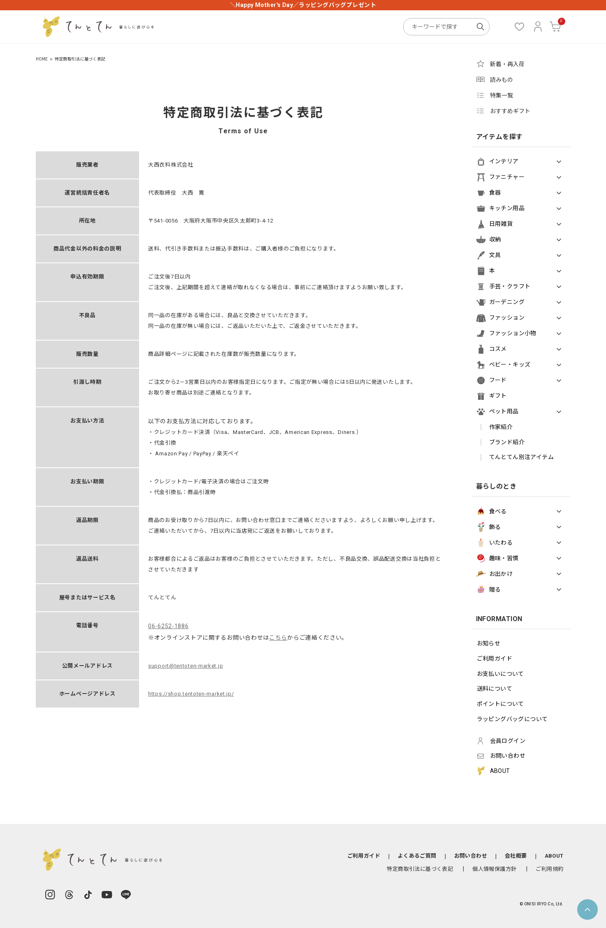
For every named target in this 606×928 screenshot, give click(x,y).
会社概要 (516, 856)
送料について (495, 688)
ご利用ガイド (495, 658)
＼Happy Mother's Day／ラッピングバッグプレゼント (303, 5)
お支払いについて (500, 673)
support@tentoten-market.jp (185, 666)
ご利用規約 (549, 869)
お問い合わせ (470, 856)
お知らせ (489, 643)
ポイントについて (500, 704)
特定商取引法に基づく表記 (420, 869)
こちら (278, 637)
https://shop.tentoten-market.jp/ (191, 694)
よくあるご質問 (417, 856)
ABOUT (554, 856)
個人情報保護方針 (494, 869)
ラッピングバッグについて (512, 719)
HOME (42, 59)
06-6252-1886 (168, 626)
